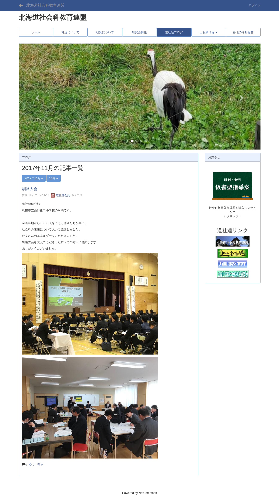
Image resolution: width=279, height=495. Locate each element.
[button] (37, 96)
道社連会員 (60, 195)
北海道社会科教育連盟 (45, 5)
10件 (53, 178)
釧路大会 (29, 189)
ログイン (255, 5)
